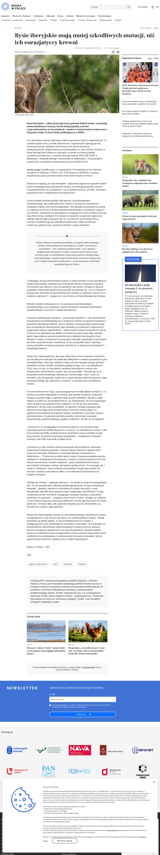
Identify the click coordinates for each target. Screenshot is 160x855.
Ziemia (70, 16)
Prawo (54, 20)
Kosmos (5, 16)
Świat (125, 213)
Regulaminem (89, 667)
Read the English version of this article (29, 52)
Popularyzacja (67, 20)
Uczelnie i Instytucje (11, 20)
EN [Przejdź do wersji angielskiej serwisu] (157, 7)
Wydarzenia (106, 20)
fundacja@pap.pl (113, 830)
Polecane (133, 259)
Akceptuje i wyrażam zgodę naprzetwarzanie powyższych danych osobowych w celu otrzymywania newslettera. (81, 706)
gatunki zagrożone (38, 564)
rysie (55, 564)
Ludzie (118, 20)
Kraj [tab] (149, 58)
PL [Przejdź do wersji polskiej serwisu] (153, 7)
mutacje (81, 564)
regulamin (63, 705)
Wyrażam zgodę (64, 840)
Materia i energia (85, 16)
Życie (61, 16)
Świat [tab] (156, 58)
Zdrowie (50, 16)
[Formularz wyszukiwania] (111, 7)
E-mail (52, 694)
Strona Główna (145, 28)
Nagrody (43, 20)
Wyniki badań (34, 169)
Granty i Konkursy (87, 20)
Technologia (104, 16)
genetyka (68, 564)
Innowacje (30, 20)
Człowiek (38, 16)
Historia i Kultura (22, 16)
